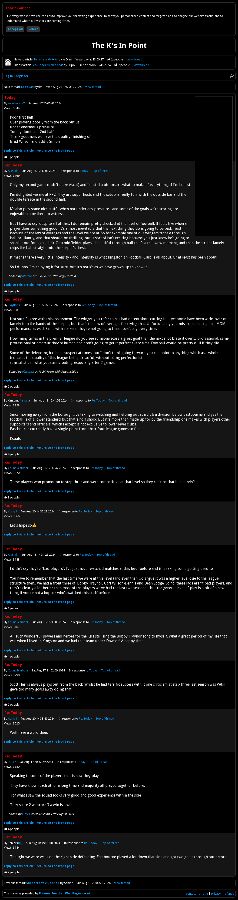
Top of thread (101, 171)
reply (19, 150)
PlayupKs (14, 305)
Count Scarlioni (18, 468)
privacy (216, 893)
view (134, 59)
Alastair (13, 171)
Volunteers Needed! (48, 65)
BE (19, 843)
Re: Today (88, 305)
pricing (203, 893)
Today (84, 171)
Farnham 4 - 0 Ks (46, 59)
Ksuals (24, 400)
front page (55, 150)
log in (8, 76)
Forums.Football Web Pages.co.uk (65, 893)
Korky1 (12, 511)
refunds (229, 893)
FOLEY (12, 762)
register (22, 76)
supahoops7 (16, 103)
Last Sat (27, 87)
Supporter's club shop (43, 883)
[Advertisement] (213, 166)
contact (191, 893)
